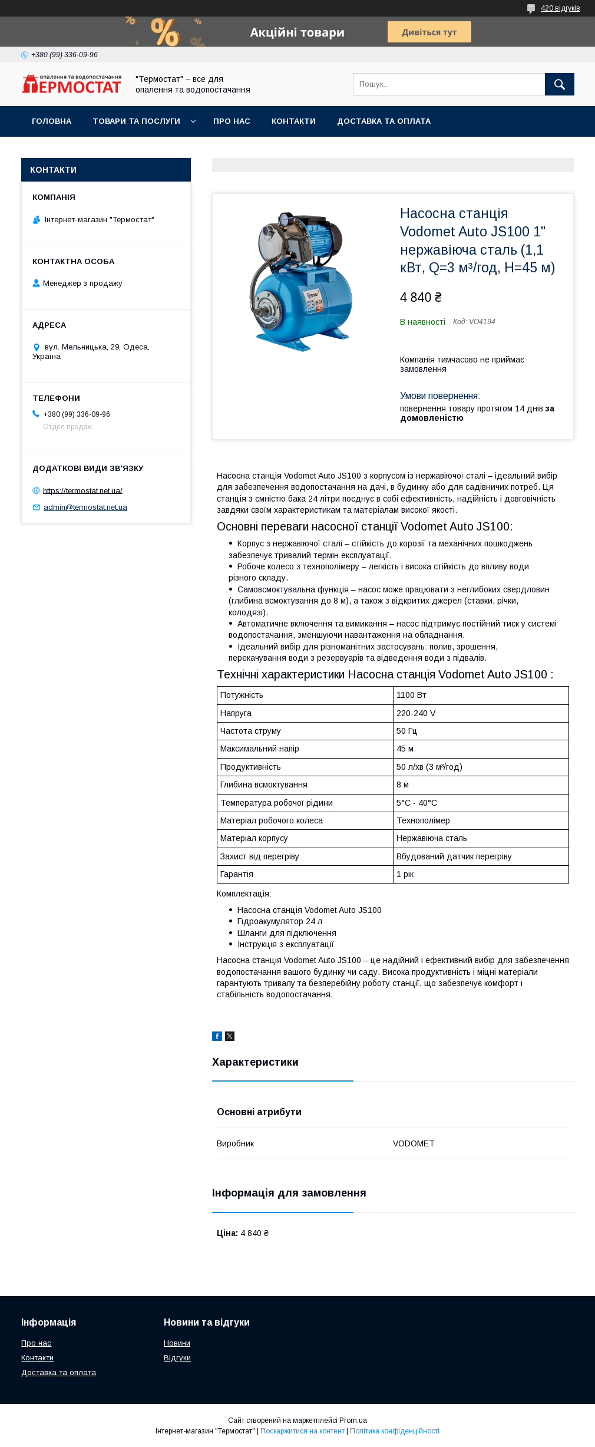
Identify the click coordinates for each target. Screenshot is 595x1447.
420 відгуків (560, 8)
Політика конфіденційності (394, 1431)
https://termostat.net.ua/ (83, 490)
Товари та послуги (136, 121)
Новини (177, 1343)
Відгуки (177, 1357)
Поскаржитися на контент (302, 1431)
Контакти (294, 121)
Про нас (231, 121)
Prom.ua (353, 1420)
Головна (51, 121)
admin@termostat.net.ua (85, 507)
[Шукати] (559, 84)
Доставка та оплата (384, 121)
